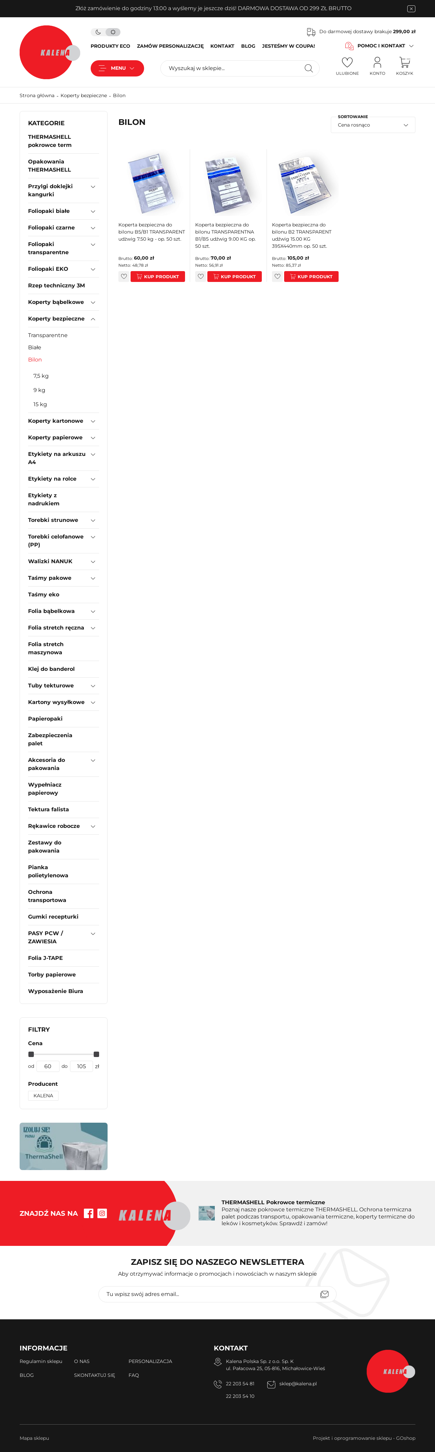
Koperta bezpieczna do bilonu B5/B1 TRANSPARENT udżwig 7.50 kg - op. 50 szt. (151, 232)
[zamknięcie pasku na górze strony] (411, 9)
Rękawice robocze (54, 826)
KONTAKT (222, 46)
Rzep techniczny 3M (56, 285)
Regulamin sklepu (41, 1361)
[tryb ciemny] (98, 32)
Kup (149, 276)
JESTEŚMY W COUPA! (288, 46)
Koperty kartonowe (55, 421)
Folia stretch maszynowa (46, 648)
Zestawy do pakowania (44, 846)
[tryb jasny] (113, 32)
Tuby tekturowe (51, 685)
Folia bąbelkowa (51, 611)
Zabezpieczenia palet (50, 739)
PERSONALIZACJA (150, 1361)
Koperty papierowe (55, 437)
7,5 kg (41, 376)
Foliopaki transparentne (48, 248)
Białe (34, 347)
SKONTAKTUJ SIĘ (94, 1375)
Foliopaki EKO (48, 269)
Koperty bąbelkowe (56, 302)
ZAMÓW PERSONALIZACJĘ (170, 46)
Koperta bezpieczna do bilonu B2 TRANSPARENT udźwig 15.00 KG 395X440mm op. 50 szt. (301, 235)
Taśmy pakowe (49, 578)
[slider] (31, 1054)
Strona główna (37, 95)
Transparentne (48, 335)
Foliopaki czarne (51, 227)
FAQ (134, 1375)
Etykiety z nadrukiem (44, 499)
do (65, 1066)
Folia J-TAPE (45, 958)
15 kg (40, 404)
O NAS (82, 1361)
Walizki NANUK (50, 561)
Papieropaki (45, 719)
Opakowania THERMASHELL (49, 165)
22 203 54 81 (240, 1384)
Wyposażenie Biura (55, 991)
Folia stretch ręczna (56, 627)
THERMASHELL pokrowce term (50, 141)
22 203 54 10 (240, 1396)
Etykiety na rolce (52, 479)
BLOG (248, 46)
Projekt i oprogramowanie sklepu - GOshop (364, 1438)
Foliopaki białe (49, 211)
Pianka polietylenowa (48, 871)
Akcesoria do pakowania (46, 764)
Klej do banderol (51, 669)
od (31, 1066)
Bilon (119, 95)
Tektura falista (48, 809)
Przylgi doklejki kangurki (50, 190)
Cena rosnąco (354, 125)
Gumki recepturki (53, 917)
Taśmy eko (43, 594)
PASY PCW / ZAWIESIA (45, 937)
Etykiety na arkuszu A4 (57, 458)
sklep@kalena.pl (298, 1384)
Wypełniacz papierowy (45, 789)
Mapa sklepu (34, 1438)
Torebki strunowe (53, 520)
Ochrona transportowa (47, 896)
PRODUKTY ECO (110, 46)
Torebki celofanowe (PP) (56, 540)
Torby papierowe (52, 974)
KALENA (43, 1096)
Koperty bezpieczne (84, 95)
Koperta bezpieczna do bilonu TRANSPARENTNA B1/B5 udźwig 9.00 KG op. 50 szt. (225, 235)
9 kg (39, 390)
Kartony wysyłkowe (56, 702)
